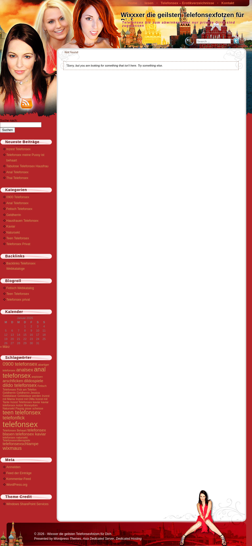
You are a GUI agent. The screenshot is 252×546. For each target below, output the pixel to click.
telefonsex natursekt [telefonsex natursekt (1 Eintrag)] (15, 437)
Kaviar (10, 226)
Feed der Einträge (19, 473)
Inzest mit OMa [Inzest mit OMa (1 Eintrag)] (25, 399)
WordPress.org (16, 484)
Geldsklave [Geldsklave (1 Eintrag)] (10, 395)
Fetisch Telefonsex (19, 209)
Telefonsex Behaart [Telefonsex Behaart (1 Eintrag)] (15, 430)
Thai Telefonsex (17, 178)
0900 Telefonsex (17, 197)
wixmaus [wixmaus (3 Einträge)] (12, 448)
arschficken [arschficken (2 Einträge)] (13, 381)
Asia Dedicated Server (98, 538)
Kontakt (228, 3)
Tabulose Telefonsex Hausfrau (27, 166)
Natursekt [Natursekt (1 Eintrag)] (9, 408)
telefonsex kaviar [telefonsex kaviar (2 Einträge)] (30, 434)
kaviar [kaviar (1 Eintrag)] (36, 402)
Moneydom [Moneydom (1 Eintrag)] (31, 405)
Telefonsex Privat (18, 244)
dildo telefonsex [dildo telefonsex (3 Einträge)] (20, 385)
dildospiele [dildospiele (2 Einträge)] (33, 381)
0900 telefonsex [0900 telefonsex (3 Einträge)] (20, 364)
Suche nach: (9, 120)
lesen (149, 3)
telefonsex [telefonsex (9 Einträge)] (20, 424)
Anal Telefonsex (17, 172)
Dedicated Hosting (128, 538)
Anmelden (13, 467)
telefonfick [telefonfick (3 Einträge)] (14, 417)
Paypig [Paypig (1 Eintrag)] (19, 408)
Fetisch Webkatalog (20, 288)
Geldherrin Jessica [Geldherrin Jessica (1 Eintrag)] (28, 392)
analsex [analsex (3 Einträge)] (24, 369)
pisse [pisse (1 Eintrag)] (28, 408)
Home (132, 3)
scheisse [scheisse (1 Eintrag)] (37, 408)
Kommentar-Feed (18, 479)
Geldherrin (13, 215)
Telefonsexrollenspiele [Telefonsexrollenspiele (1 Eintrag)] (16, 440)
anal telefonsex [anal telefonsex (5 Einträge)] (24, 372)
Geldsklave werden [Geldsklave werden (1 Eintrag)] (29, 395)
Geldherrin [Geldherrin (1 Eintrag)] (9, 392)
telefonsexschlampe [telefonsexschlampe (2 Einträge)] (21, 443)
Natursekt (13, 232)
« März (5, 347)
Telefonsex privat (18, 299)
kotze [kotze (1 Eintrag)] (19, 405)
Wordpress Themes (67, 538)
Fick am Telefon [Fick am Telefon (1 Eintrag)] (26, 389)
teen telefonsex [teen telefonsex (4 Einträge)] (22, 412)
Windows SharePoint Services (27, 504)
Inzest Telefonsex (18, 149)
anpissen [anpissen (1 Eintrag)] (37, 376)
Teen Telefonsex (17, 238)
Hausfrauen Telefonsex (22, 221)
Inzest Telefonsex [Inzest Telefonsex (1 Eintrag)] (21, 402)
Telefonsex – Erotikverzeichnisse (187, 3)
